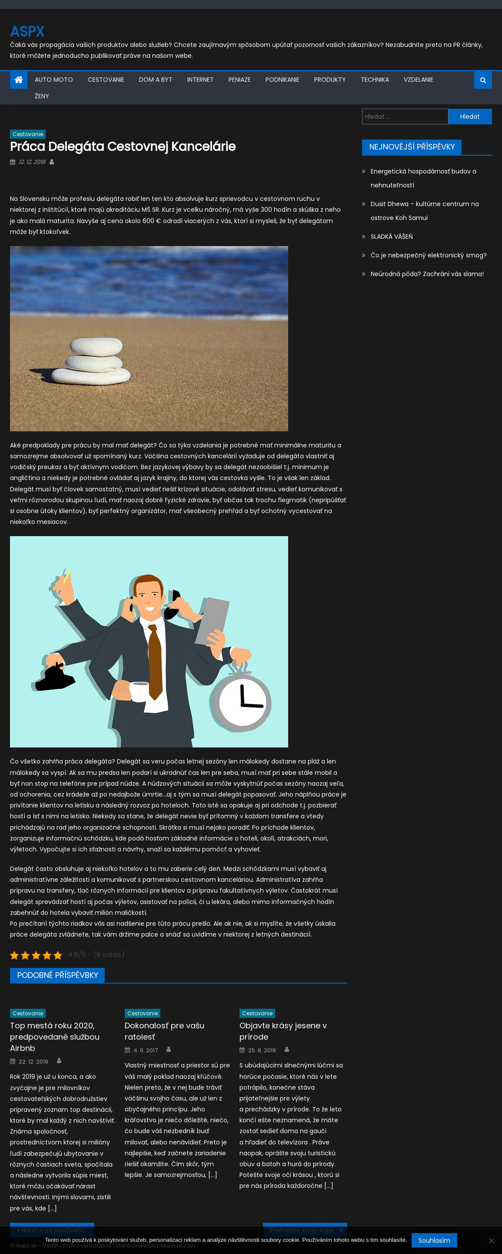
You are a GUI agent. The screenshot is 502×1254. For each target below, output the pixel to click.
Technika (375, 79)
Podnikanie (282, 79)
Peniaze (240, 79)
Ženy (42, 96)
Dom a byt (156, 79)
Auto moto (54, 79)
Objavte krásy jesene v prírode (283, 1031)
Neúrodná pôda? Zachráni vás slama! (427, 274)
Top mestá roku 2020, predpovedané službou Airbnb (55, 1037)
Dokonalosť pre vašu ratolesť (164, 1031)
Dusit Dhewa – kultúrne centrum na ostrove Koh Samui (425, 211)
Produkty (330, 79)
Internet (200, 79)
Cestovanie (106, 79)
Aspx (27, 31)
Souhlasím (434, 1240)
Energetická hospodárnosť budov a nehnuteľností (423, 178)
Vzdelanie (418, 79)
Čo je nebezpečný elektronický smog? (429, 255)
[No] (491, 1240)
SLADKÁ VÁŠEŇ (392, 236)
